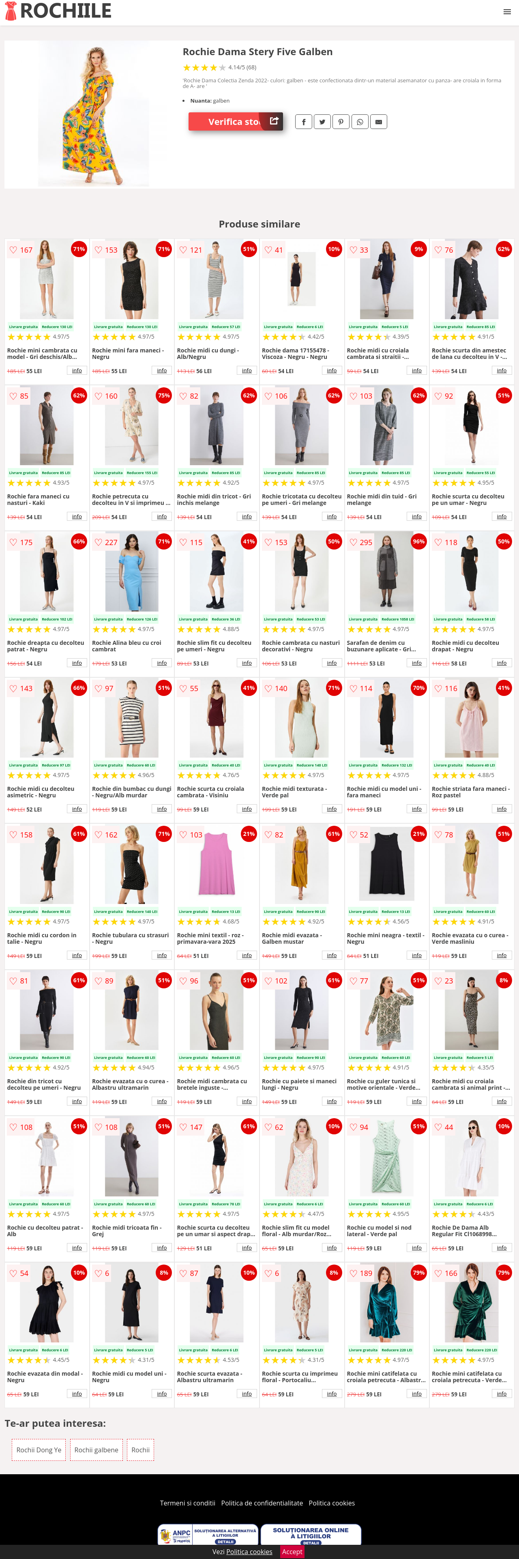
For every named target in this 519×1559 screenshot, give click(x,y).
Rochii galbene (96, 1449)
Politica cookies (332, 1503)
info (77, 370)
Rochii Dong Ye (38, 1449)
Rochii (140, 1449)
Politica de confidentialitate (262, 1503)
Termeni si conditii (188, 1503)
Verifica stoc (245, 121)
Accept (292, 1551)
